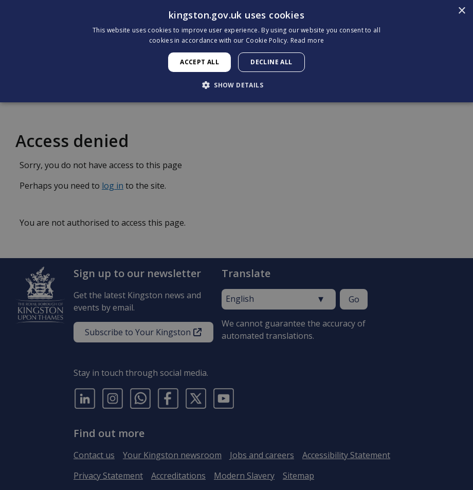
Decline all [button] (271, 62)
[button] (236, 85)
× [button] (461, 11)
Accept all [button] (199, 62)
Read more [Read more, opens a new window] (307, 40)
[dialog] (236, 51)
